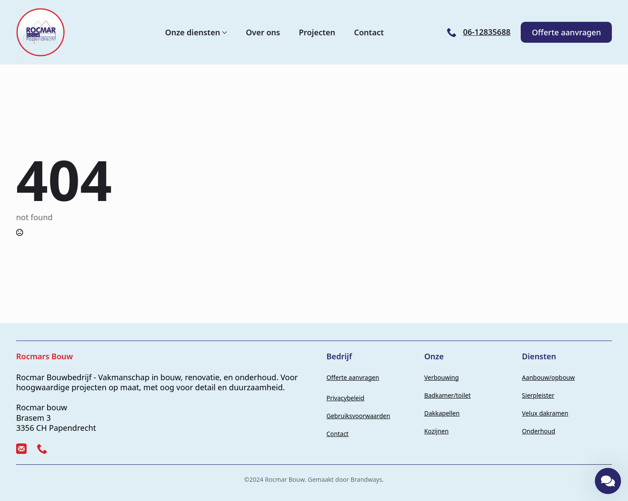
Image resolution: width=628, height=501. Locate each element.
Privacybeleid (346, 398)
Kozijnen (436, 431)
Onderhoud (538, 431)
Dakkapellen (442, 413)
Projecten (317, 32)
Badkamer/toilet (447, 395)
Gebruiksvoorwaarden (358, 416)
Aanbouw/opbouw (548, 377)
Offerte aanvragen (353, 377)
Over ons (263, 32)
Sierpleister (538, 395)
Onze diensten (192, 32)
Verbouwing (441, 377)
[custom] (21, 448)
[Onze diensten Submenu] (223, 32)
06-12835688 (487, 32)
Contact (369, 32)
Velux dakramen (545, 413)
